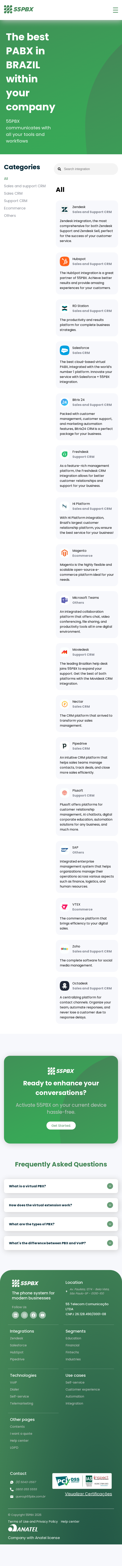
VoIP (13, 1382)
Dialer (14, 1389)
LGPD (14, 1447)
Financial (72, 1345)
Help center (19, 1440)
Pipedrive (17, 1359)
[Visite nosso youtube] (42, 1315)
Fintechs (72, 1352)
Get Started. (61, 1125)
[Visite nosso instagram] (24, 1315)
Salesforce (18, 1345)
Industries (73, 1359)
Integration (74, 1403)
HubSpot (17, 1352)
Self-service (19, 1396)
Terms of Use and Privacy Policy (33, 1521)
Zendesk (16, 1338)
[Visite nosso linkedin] (15, 1315)
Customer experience (83, 1389)
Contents (17, 1426)
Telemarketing (21, 1403)
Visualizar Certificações (88, 1494)
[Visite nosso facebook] (33, 1315)
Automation (75, 1396)
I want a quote (21, 1433)
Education (73, 1338)
